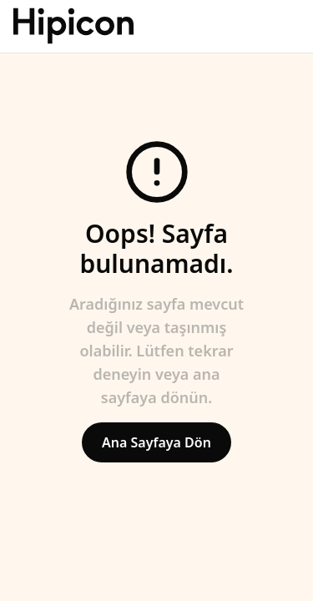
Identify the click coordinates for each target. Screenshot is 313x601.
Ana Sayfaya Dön (156, 442)
